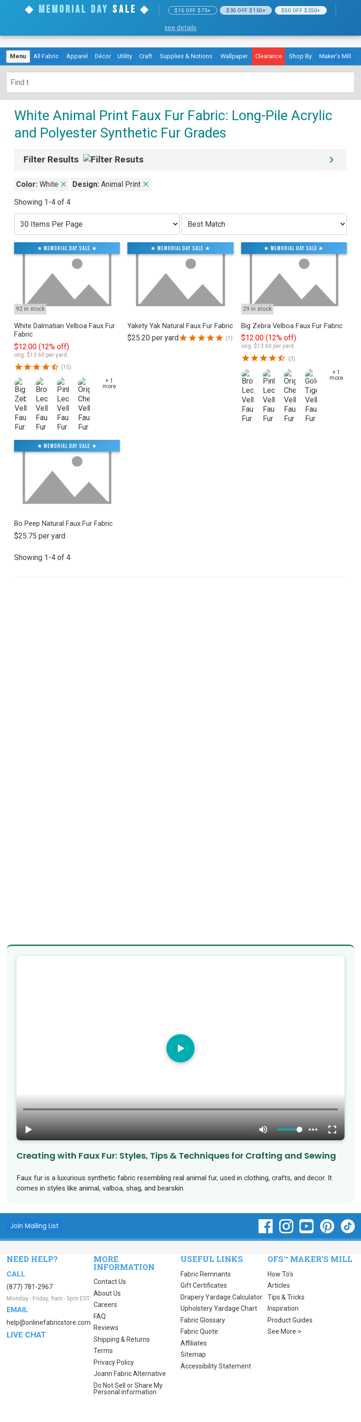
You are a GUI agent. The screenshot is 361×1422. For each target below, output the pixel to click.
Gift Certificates (203, 1285)
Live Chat (26, 1334)
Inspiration (282, 1308)
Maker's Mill (335, 56)
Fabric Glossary (202, 1320)
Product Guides (290, 1320)
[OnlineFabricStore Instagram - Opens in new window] (287, 1231)
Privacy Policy (114, 1362)
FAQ (100, 1316)
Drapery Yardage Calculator (221, 1297)
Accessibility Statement (215, 1366)
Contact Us (110, 1281)
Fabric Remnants (205, 1274)
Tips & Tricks (286, 1297)
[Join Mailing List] (34, 1225)
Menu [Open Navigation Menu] (18, 56)
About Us (107, 1293)
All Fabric (46, 56)
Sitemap (193, 1354)
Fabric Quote (199, 1331)
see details (180, 27)
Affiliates (193, 1343)
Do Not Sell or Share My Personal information (128, 1389)
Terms (103, 1350)
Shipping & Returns (122, 1339)
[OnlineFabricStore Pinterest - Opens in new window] (328, 1231)
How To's (280, 1274)
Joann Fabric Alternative (130, 1373)
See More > (284, 1331)
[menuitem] (18, 56)
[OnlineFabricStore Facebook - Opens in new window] (266, 1231)
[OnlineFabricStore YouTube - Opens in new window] (307, 1231)
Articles (278, 1285)
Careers (105, 1304)
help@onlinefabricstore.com (49, 1322)
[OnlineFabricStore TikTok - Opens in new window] (348, 1231)
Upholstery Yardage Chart (218, 1308)
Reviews (106, 1327)
